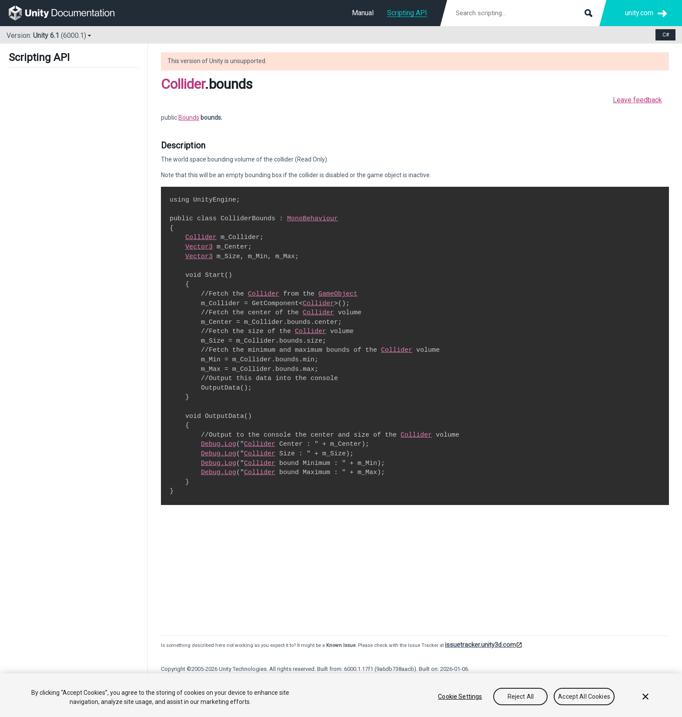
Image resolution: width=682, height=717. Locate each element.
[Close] (645, 696)
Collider (183, 84)
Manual (363, 13)
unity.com (639, 13)
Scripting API (407, 13)
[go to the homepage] (68, 13)
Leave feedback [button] (637, 100)
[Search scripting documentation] (523, 13)
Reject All (521, 696)
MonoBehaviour (312, 218)
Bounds (188, 117)
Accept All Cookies (584, 696)
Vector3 (199, 246)
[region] (341, 695)
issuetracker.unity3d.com (480, 645)
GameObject (338, 293)
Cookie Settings (460, 696)
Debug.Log (218, 444)
